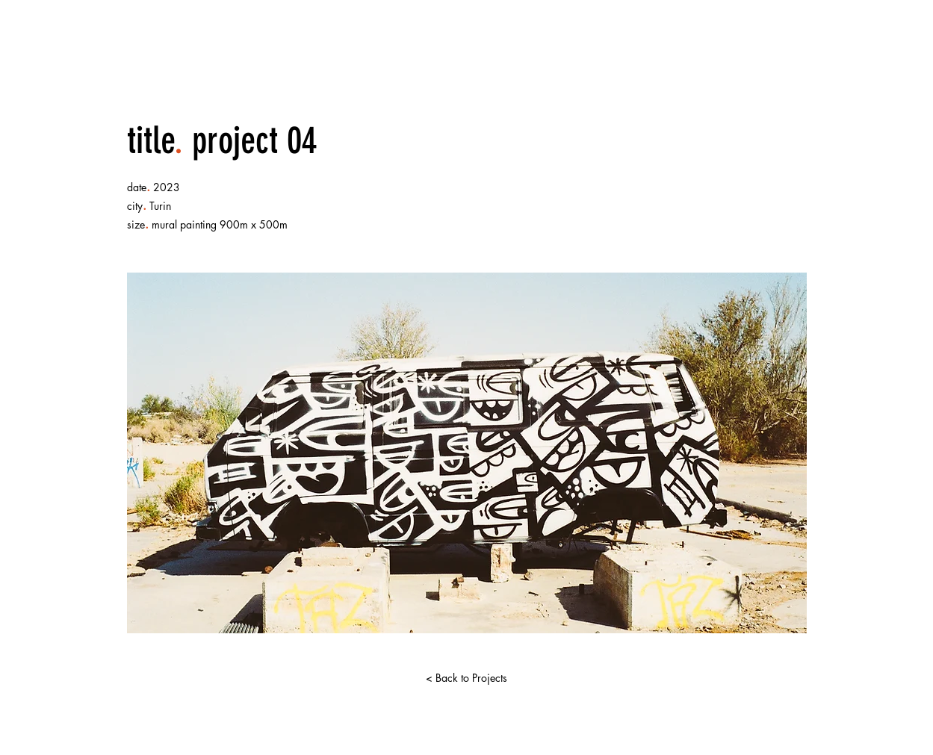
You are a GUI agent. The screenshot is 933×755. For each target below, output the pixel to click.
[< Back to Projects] (467, 678)
